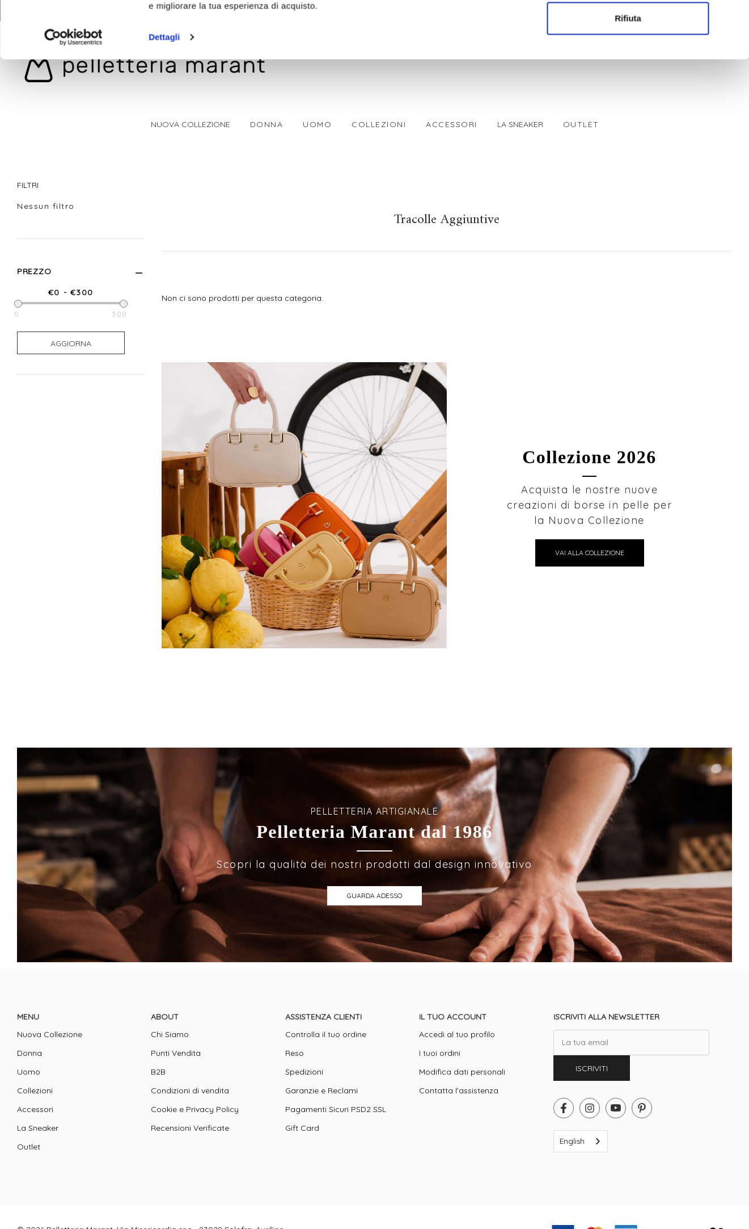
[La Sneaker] (520, 124)
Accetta (628, 207)
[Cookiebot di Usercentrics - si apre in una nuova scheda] (73, 264)
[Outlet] (581, 124)
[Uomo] (317, 124)
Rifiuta (628, 245)
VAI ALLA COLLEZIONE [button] (589, 552)
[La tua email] (631, 1042)
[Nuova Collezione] (190, 124)
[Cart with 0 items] (724, 45)
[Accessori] (451, 124)
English (572, 1141)
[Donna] (266, 124)
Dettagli (164, 264)
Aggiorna (70, 343)
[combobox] (580, 1141)
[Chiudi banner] (731, 195)
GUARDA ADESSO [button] (374, 895)
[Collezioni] (379, 124)
